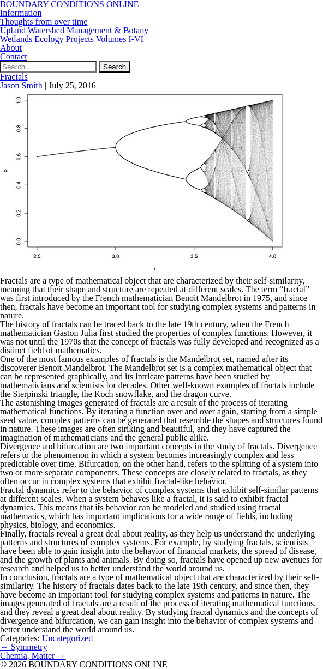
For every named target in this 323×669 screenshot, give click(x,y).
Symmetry (23, 647)
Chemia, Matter (32, 655)
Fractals (14, 76)
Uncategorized (67, 638)
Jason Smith (21, 85)
